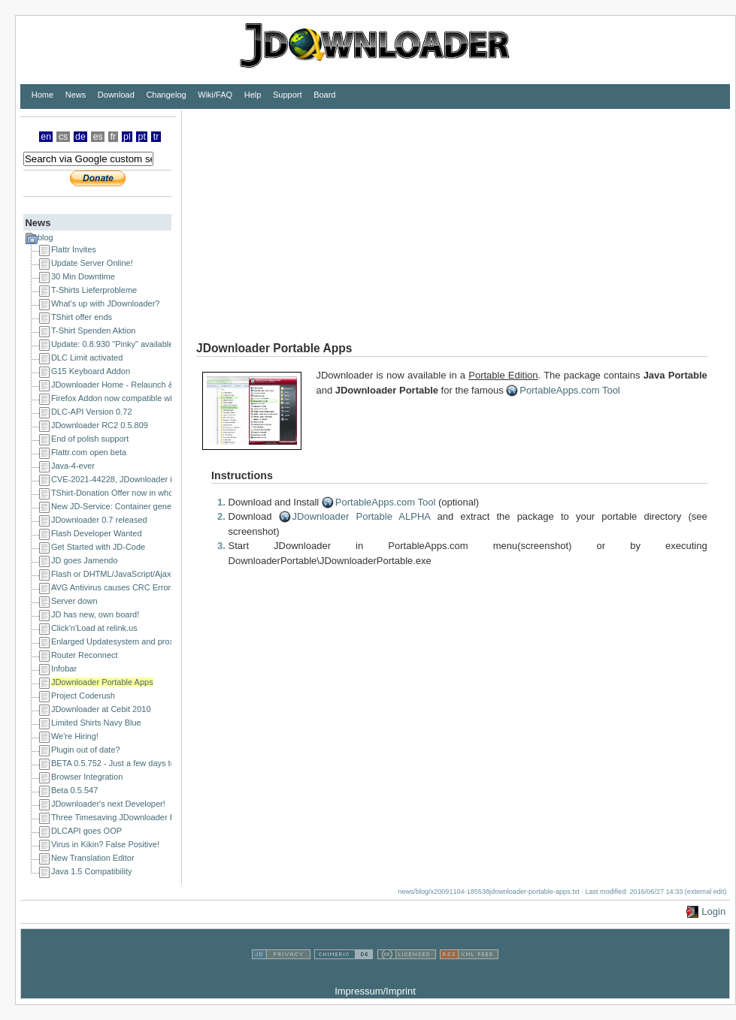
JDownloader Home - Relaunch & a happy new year (146, 384)
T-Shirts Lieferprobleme (94, 289)
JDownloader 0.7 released (99, 519)
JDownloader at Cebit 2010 (101, 709)
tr (156, 136)
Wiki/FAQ (215, 94)
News (75, 94)
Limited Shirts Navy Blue (96, 722)
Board (324, 94)
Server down (74, 600)
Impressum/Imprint (375, 991)
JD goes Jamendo (84, 560)
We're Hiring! (74, 736)
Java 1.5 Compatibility (91, 871)
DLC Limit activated (87, 357)
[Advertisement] (443, 215)
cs (63, 136)
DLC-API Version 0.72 (91, 411)
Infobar (64, 668)
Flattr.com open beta (88, 452)
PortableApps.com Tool (569, 390)
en (46, 136)
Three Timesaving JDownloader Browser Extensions (147, 817)
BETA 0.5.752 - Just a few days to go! (120, 763)
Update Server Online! (92, 262)
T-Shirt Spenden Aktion (93, 330)
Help (253, 94)
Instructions (242, 475)
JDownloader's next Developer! (108, 803)
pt (142, 136)
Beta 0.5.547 (74, 790)
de (80, 136)
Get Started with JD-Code (98, 546)
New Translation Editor (93, 857)
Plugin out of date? (85, 749)
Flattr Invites (73, 249)
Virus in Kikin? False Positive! (105, 844)
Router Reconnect (84, 654)
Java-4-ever (73, 465)
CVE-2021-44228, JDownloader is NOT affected (139, 479)
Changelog (166, 94)
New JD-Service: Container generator (120, 506)
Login (713, 911)
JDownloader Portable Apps (102, 682)
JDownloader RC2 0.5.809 (99, 425)
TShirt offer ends (81, 316)
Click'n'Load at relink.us (94, 627)
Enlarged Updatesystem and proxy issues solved (140, 641)
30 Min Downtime (83, 276)
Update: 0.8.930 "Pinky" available (112, 344)
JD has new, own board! (95, 614)
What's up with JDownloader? (105, 303)
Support (287, 94)
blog (45, 237)
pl (127, 136)
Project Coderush (83, 695)
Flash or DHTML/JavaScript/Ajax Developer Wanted (146, 573)
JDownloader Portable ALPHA (361, 516)
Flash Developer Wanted (96, 533)
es (98, 136)
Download (116, 94)
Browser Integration (87, 776)
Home (42, 94)
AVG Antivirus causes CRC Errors (113, 587)
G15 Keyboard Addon (90, 371)
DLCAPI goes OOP (86, 830)
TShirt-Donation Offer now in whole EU (122, 492)
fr (114, 136)
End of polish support (90, 438)
